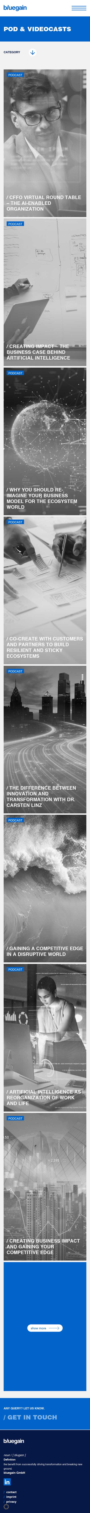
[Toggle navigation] (79, 8)
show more (45, 1328)
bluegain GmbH (14, 1472)
